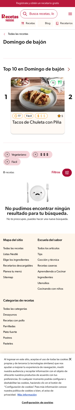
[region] (37, 382)
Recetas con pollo (14, 320)
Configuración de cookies (37, 402)
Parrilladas (9, 326)
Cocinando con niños (50, 288)
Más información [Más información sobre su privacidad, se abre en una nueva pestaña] (27, 395)
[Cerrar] (70, 359)
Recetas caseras (47, 265)
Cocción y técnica (48, 259)
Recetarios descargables (18, 265)
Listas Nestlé (10, 254)
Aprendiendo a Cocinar (52, 271)
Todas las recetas (18, 34)
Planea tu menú (12, 271)
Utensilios (43, 283)
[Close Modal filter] (67, 173)
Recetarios (64, 23)
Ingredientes (45, 277)
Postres (7, 337)
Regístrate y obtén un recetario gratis (37, 3)
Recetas (28, 23)
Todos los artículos (48, 248)
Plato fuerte (10, 332)
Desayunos (10, 314)
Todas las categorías (15, 309)
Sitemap (8, 277)
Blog (45, 23)
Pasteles (8, 343)
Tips (40, 254)
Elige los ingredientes (16, 259)
